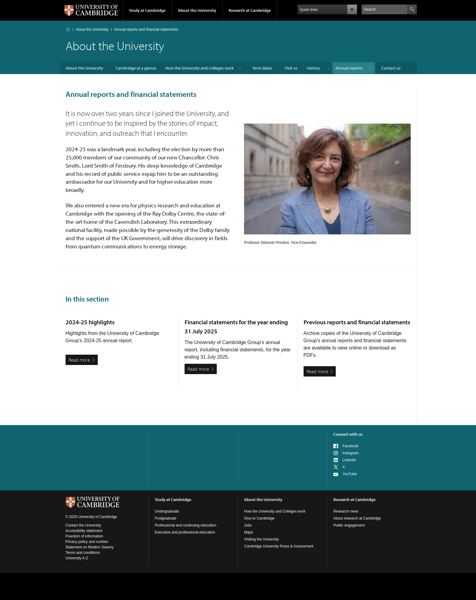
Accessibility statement (84, 531)
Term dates (262, 68)
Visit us (291, 68)
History (313, 68)
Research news (346, 511)
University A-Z (77, 558)
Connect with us (348, 434)
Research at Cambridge (250, 10)
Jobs (248, 525)
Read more (79, 360)
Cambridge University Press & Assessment (278, 546)
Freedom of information (84, 536)
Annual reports (349, 68)
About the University (197, 10)
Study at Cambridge (147, 10)
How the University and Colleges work (199, 68)
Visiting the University (261, 539)
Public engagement (349, 525)
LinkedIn (349, 460)
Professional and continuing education (185, 525)
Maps (248, 532)
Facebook (350, 446)
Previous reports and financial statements (357, 322)
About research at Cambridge (357, 518)
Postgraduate (165, 518)
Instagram (350, 453)
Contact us (391, 68)
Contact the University (83, 525)
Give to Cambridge (259, 518)
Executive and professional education (185, 532)
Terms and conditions (83, 553)
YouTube (349, 474)
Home (68, 29)
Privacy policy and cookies (87, 542)
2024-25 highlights (90, 322)
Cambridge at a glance (136, 68)
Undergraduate (167, 511)
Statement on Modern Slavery (90, 547)
